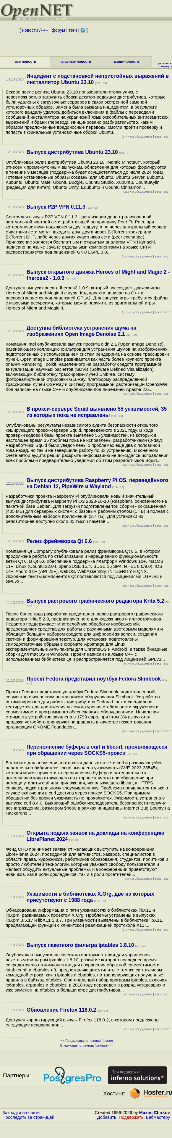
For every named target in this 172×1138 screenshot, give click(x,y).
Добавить (106, 1117)
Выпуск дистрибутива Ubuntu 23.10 (72, 152)
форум (58, 30)
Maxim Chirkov (154, 1112)
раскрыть (165, 63)
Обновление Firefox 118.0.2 (61, 1010)
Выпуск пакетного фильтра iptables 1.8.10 (80, 945)
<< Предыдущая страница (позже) (87, 1040)
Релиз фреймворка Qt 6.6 (59, 541)
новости (30, 30)
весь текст (162, 136)
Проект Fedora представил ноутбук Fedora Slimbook (94, 679)
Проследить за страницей (28, 1117)
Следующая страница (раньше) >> (86, 1045)
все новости (25, 61)
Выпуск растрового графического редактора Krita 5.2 (95, 601)
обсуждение (137, 136)
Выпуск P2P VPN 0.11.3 (56, 207)
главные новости (76, 61)
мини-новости (126, 61)
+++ (44, 30)
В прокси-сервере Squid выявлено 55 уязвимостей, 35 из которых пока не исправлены (97, 412)
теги (73, 30)
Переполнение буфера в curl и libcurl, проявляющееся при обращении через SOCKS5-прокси (97, 750)
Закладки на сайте (21, 1112)
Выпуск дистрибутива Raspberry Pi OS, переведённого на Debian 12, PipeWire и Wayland (97, 483)
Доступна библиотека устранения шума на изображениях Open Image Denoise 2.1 (81, 331)
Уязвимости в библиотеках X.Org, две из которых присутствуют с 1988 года (90, 897)
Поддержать (131, 1117)
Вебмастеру (158, 1117)
